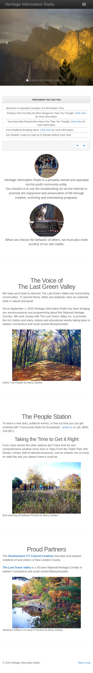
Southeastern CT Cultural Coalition (31, 556)
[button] (7, 43)
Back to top (84, 662)
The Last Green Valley (17, 567)
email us (67, 427)
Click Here (80, 113)
